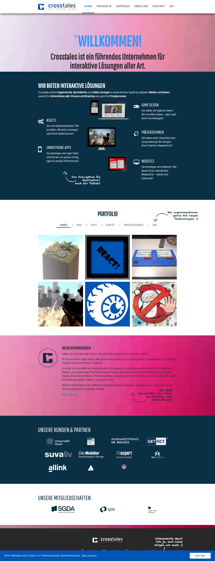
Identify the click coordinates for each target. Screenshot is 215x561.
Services (123, 6)
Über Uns (141, 6)
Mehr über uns (70, 394)
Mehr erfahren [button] (89, 555)
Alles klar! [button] (200, 555)
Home (88, 6)
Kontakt (158, 6)
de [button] (172, 6)
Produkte (104, 6)
